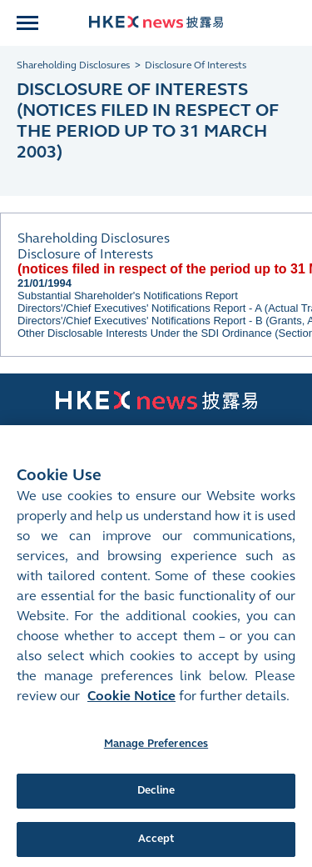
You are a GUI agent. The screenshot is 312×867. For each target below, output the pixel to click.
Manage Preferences (156, 766)
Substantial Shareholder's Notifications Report (127, 295)
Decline (156, 813)
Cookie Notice (131, 718)
